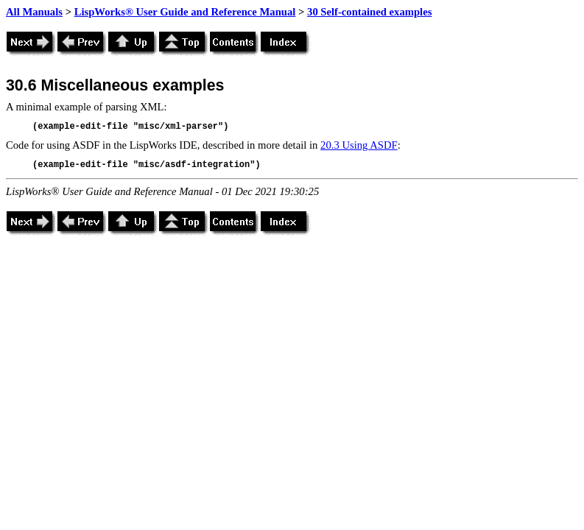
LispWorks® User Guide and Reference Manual (185, 12)
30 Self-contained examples (369, 12)
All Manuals (34, 12)
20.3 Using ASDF (359, 145)
